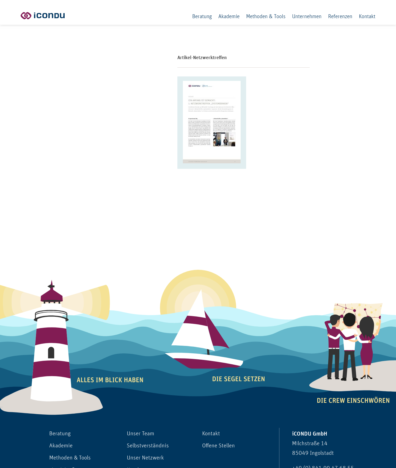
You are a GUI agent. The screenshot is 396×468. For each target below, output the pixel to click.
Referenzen (340, 16)
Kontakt (367, 16)
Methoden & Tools (265, 16)
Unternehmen (306, 16)
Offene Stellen (218, 445)
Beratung (202, 16)
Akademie (229, 16)
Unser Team (140, 433)
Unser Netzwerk (145, 458)
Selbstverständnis (148, 445)
